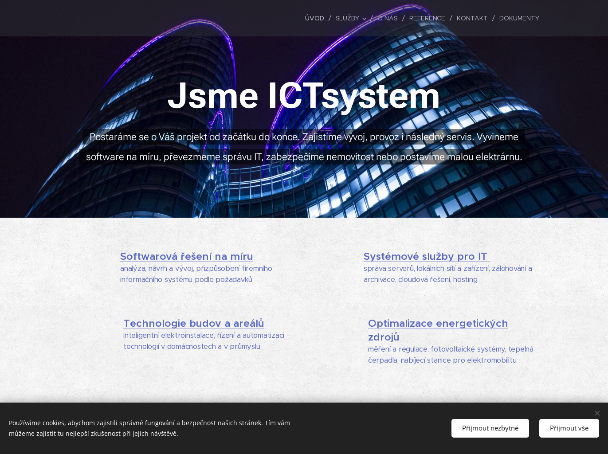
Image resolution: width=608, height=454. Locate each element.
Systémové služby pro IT (426, 256)
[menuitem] (316, 18)
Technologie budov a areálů (193, 323)
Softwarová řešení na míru (186, 256)
